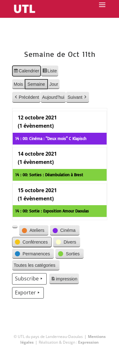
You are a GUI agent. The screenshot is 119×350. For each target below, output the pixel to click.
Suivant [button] (77, 97)
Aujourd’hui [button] (53, 97)
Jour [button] (53, 84)
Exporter (28, 293)
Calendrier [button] (26, 72)
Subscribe (29, 279)
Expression (88, 342)
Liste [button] (49, 72)
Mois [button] (18, 84)
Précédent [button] (26, 97)
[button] (15, 226)
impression (63, 280)
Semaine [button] (36, 84)
